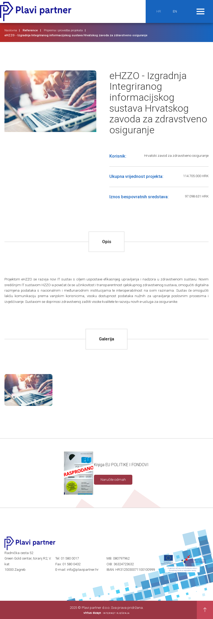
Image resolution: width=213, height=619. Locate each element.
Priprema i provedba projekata (63, 30)
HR (158, 11)
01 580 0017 (70, 558)
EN (175, 11)
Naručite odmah (113, 480)
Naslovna (10, 30)
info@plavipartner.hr (83, 570)
